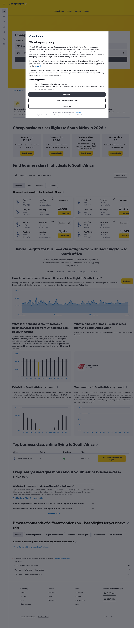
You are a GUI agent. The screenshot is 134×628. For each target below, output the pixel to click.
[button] (67, 94)
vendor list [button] (38, 66)
